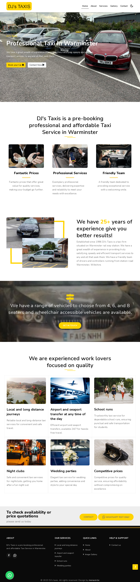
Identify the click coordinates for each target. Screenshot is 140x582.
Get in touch (70, 325)
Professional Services (70, 173)
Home (85, 5)
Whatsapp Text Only (115, 517)
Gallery (114, 6)
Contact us (115, 545)
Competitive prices (108, 471)
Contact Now (37, 64)
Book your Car (16, 64)
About (94, 6)
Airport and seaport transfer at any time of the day (68, 414)
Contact (124, 6)
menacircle (94, 580)
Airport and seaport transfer (64, 555)
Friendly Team (114, 173)
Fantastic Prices (26, 173)
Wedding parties (63, 471)
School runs (103, 409)
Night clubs (15, 471)
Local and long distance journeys (66, 547)
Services (103, 6)
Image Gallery (90, 554)
